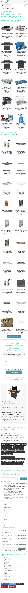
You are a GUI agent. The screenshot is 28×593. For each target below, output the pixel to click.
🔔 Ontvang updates (14, 372)
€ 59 (21, 106)
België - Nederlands (9, 506)
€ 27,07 (7, 33)
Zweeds (6, 512)
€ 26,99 (7, 87)
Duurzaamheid (7, 572)
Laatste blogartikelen (8, 528)
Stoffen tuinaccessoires (19, 459)
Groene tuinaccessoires (21, 444)
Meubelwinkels (7, 565)
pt (4, 518)
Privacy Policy (7, 568)
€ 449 (7, 51)
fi (4, 521)
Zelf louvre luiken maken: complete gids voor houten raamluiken (14, 549)
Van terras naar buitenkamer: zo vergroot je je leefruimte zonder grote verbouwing (14, 540)
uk (4, 522)
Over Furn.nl (7, 559)
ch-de (5, 513)
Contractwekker (8, 494)
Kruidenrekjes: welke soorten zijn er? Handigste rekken (14, 531)
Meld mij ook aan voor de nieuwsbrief (13, 369)
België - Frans (7, 507)
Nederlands (7, 503)
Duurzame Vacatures (9, 492)
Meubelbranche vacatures (10, 570)
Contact (6, 581)
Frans (5, 504)
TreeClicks (6, 483)
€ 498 (7, 70)
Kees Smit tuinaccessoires (7, 451)
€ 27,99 (21, 123)
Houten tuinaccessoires (7, 449)
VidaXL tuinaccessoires (18, 447)
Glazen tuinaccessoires (19, 451)
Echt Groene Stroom (9, 488)
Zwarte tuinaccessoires (7, 461)
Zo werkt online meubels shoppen (12, 567)
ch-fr (5, 515)
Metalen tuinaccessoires (7, 459)
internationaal (18, 492)
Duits (5, 516)
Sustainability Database (9, 497)
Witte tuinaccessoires (6, 464)
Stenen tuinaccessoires (17, 464)
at (4, 525)
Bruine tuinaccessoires (6, 447)
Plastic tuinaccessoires (18, 461)
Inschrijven (23, 478)
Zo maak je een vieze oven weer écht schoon (14, 545)
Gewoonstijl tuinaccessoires (8, 444)
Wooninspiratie (7, 579)
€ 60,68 (7, 123)
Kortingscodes (7, 573)
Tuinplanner (7, 576)
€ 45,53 (21, 51)
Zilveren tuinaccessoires (7, 454)
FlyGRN (5, 486)
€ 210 (21, 70)
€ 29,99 (21, 87)
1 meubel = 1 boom (9, 575)
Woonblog (6, 561)
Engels (5, 519)
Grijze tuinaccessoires (18, 449)
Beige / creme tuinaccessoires (8, 456)
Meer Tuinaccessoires (14, 336)
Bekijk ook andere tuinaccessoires (9, 133)
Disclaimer (6, 562)
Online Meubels (8, 558)
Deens (5, 524)
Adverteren (6, 578)
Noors (5, 510)
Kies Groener (7, 491)
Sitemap (6, 564)
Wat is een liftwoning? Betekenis (14, 535)
